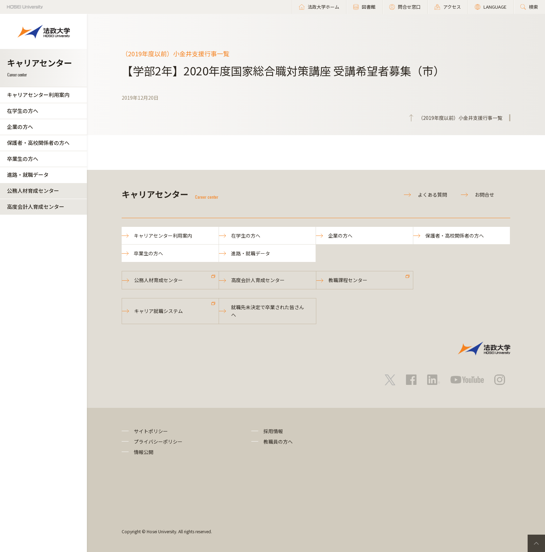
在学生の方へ (22, 110)
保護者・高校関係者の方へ (38, 142)
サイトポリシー (151, 431)
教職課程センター (347, 280)
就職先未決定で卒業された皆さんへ (267, 311)
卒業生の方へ (22, 158)
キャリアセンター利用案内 (38, 94)
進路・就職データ (28, 174)
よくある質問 (432, 194)
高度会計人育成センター (35, 206)
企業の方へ (20, 126)
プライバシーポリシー (158, 441)
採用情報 (273, 431)
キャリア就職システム (158, 310)
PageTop (536, 543)
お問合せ (484, 194)
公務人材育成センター (33, 190)
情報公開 (143, 451)
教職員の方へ (278, 441)
